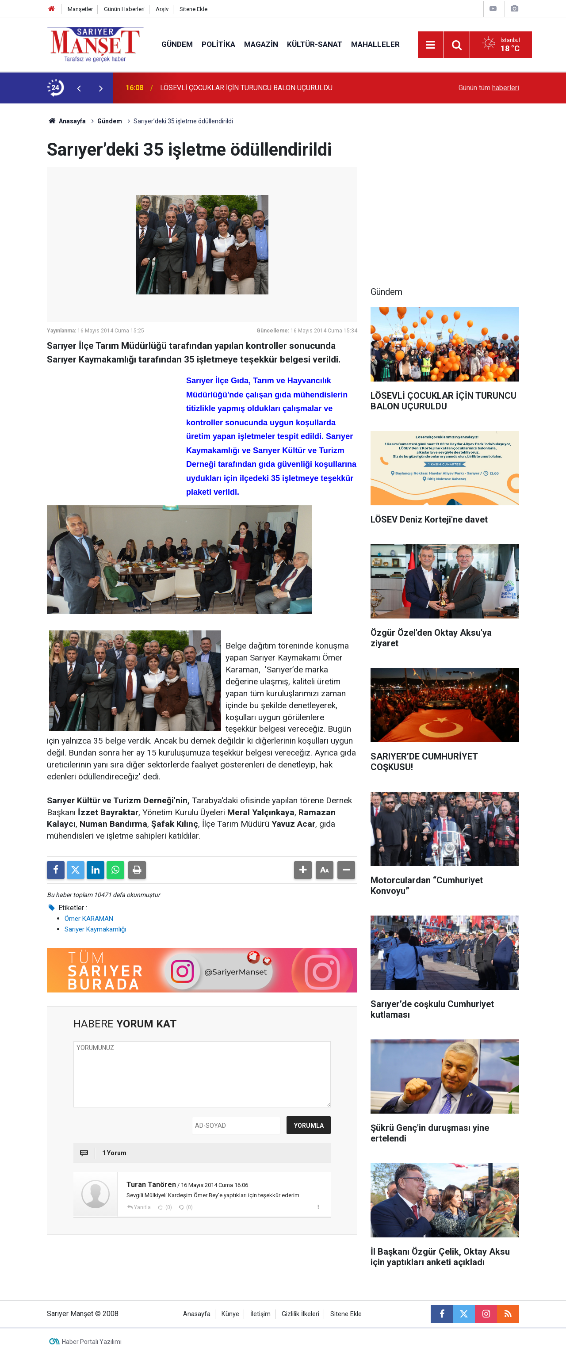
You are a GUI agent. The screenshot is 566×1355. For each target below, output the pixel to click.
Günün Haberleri (124, 9)
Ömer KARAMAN (89, 919)
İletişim (260, 1314)
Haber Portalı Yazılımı (92, 1341)
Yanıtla (142, 1207)
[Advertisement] (113, 428)
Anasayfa (66, 121)
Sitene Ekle (193, 9)
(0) (168, 1207)
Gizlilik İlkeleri (300, 1314)
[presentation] (79, 88)
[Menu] (431, 45)
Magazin (261, 44)
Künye (230, 1314)
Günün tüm (489, 88)
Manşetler (80, 9)
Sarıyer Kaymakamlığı (95, 929)
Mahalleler (375, 44)
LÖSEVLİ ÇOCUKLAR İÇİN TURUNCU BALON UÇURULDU (246, 88)
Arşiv (162, 9)
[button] (303, 870)
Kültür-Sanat (314, 44)
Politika (218, 44)
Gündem (177, 44)
